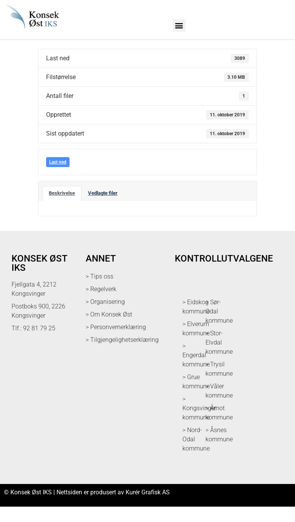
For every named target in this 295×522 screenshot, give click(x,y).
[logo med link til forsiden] (31, 31)
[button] (179, 25)
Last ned (57, 177)
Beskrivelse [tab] (62, 208)
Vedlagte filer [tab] (103, 208)
